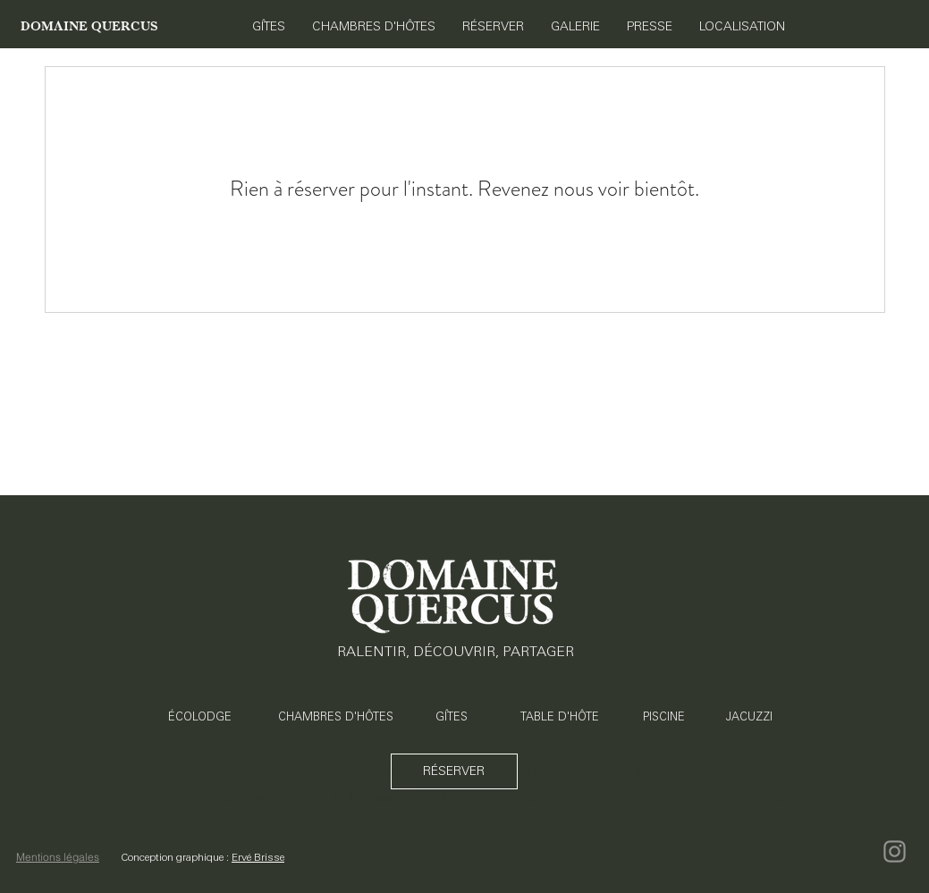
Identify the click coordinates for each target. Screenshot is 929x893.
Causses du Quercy (601, 771)
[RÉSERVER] (454, 771)
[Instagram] (894, 851)
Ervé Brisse (258, 857)
